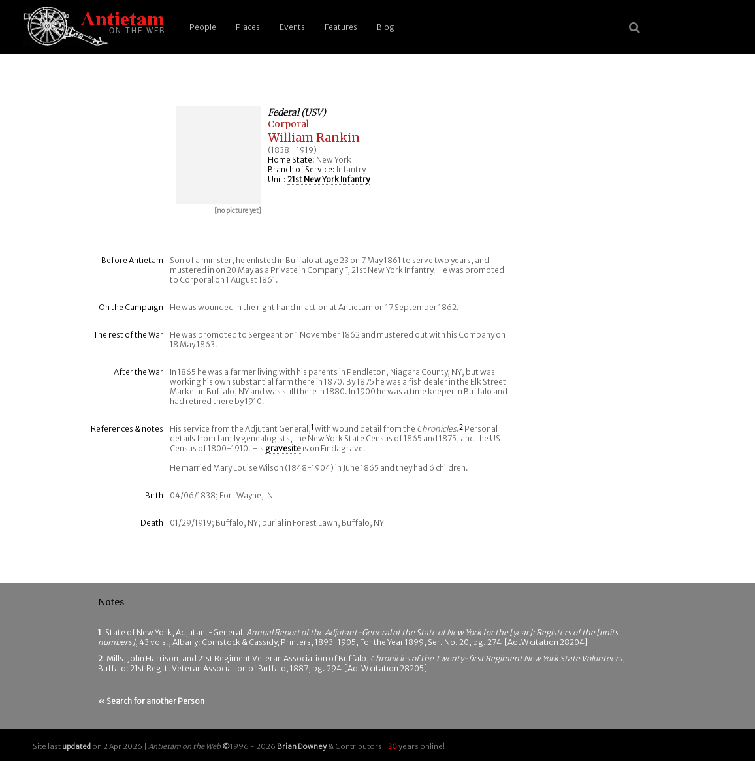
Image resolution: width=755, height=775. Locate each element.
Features (341, 27)
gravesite (283, 448)
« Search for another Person (151, 701)
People (202, 27)
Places (248, 27)
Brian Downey (302, 746)
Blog (385, 27)
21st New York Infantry (328, 179)
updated (76, 746)
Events (292, 27)
